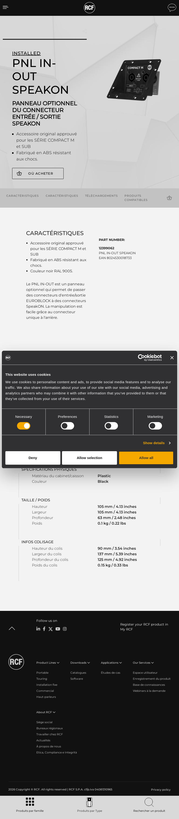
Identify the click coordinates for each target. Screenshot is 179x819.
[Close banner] (172, 357)
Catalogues (78, 672)
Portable (42, 672)
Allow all (146, 458)
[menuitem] (160, 789)
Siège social (44, 722)
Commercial (45, 690)
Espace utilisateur (145, 672)
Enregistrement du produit (152, 678)
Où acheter (40, 173)
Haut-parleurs (46, 696)
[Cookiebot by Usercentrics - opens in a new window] (141, 357)
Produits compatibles (135, 198)
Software (76, 678)
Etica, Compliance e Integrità (56, 752)
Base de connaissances (149, 684)
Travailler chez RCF (49, 734)
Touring (41, 678)
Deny (32, 458)
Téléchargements (101, 195)
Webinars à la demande (149, 690)
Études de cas (110, 672)
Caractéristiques (22, 195)
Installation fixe (46, 684)
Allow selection (89, 458)
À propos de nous (48, 746)
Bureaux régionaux (49, 728)
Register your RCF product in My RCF (144, 626)
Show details (154, 443)
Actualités (43, 740)
